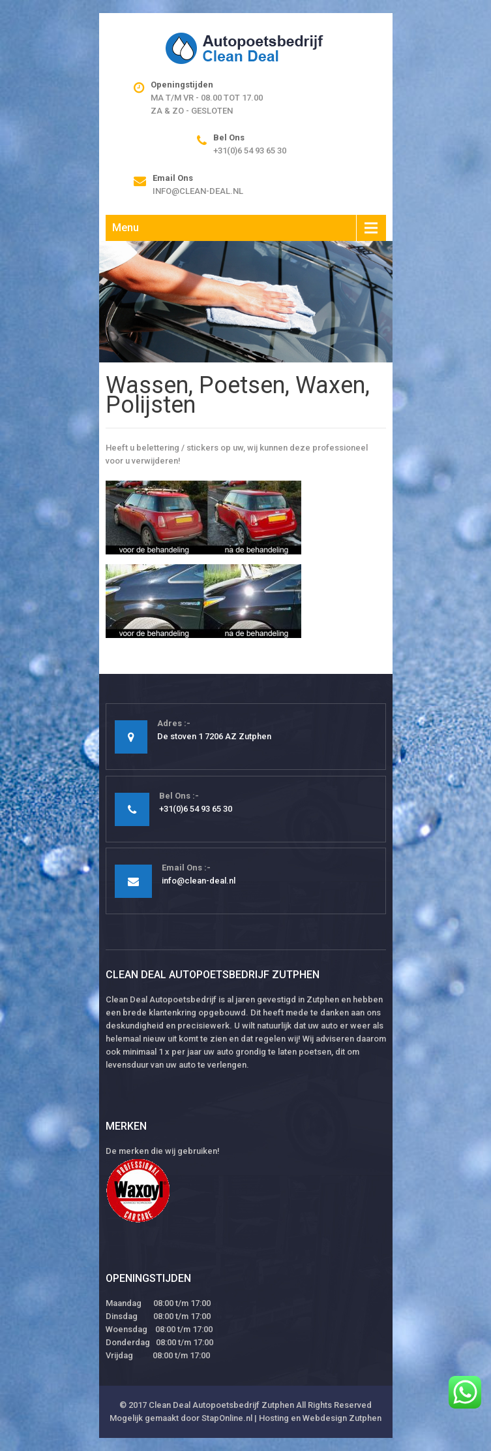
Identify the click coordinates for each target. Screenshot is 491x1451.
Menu (125, 227)
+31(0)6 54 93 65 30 (249, 150)
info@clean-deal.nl (198, 191)
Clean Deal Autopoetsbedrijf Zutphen (221, 1405)
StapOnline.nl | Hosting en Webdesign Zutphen (291, 1418)
